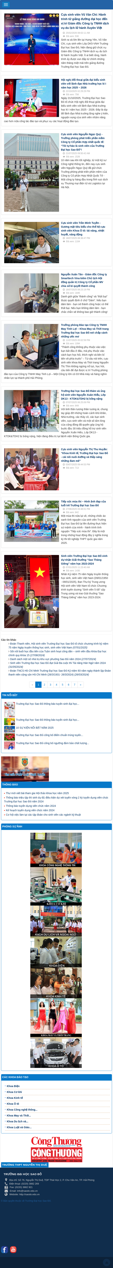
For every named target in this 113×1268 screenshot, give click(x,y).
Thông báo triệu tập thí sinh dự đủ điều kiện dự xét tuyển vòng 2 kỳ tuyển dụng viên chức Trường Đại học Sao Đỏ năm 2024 (56, 799)
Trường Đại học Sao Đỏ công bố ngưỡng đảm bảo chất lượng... (52, 743)
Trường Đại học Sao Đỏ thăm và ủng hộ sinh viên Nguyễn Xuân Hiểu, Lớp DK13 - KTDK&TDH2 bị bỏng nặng (83, 395)
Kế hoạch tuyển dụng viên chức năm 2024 (29, 810)
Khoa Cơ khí (14, 1092)
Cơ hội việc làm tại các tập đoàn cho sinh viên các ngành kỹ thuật (42, 814)
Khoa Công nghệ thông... (22, 1109)
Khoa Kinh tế (15, 1097)
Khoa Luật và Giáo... (19, 1127)
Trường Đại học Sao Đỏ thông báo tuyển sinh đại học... (47, 703)
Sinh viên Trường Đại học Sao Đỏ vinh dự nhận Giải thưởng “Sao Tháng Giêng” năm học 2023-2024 (84, 559)
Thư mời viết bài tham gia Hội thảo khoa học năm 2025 (36, 793)
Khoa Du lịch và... (17, 1121)
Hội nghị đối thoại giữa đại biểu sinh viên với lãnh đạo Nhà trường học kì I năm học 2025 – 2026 (83, 83)
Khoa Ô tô (13, 1103)
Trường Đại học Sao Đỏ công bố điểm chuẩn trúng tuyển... (49, 735)
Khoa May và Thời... (19, 1115)
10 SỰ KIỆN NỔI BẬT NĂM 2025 (34, 727)
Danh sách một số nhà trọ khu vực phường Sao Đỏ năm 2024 (53, 659)
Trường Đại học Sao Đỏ (38, 1200)
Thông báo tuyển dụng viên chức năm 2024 (30, 805)
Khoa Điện (13, 1086)
